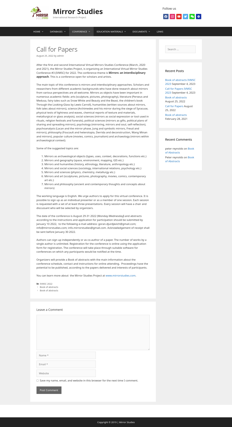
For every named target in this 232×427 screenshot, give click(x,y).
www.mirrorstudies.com (121, 275)
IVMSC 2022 (46, 283)
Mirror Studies (78, 11)
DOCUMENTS (143, 31)
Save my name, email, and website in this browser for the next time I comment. (89, 380)
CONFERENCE (83, 31)
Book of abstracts (49, 287)
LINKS (160, 31)
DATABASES (59, 31)
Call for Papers (174, 106)
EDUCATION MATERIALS (113, 31)
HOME (40, 31)
